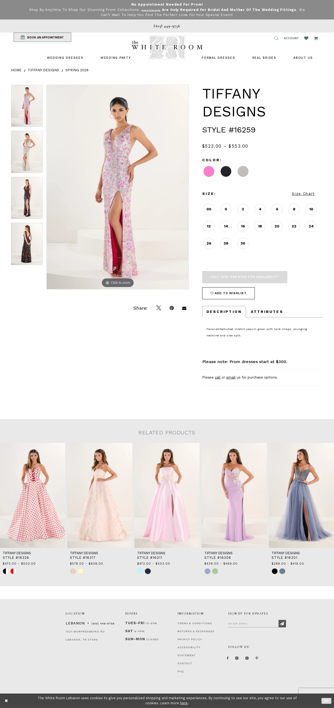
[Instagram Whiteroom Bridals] (256, 660)
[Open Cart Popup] (315, 38)
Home (16, 70)
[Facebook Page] (229, 660)
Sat (129, 631)
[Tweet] (159, 308)
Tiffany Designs (43, 70)
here (184, 703)
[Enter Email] (257, 623)
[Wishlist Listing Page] (306, 38)
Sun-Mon (135, 639)
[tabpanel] (27, 108)
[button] (276, 38)
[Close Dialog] (6, 701)
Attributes (267, 311)
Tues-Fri (135, 623)
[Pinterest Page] (270, 660)
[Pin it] (171, 308)
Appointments (154, 10)
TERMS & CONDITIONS (194, 623)
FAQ (180, 671)
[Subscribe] (282, 623)
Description (224, 311)
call (218, 377)
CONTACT (184, 663)
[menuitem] (65, 58)
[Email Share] (184, 308)
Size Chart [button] (303, 193)
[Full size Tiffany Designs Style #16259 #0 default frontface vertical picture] (118, 187)
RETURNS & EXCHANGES (195, 631)
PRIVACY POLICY (189, 639)
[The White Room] (167, 47)
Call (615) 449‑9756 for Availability (244, 277)
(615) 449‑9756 (103, 623)
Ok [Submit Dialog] (326, 701)
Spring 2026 (77, 70)
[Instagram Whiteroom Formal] (242, 660)
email (231, 377)
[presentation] (32, 495)
